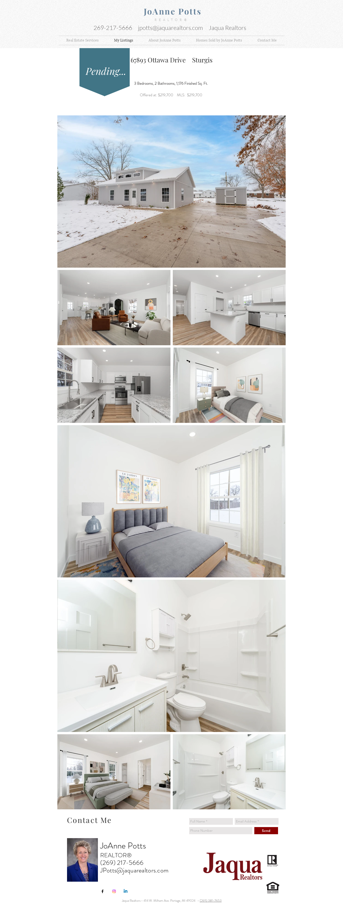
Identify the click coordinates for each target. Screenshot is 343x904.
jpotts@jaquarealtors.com (170, 27)
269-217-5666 (113, 27)
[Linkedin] (125, 891)
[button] (82, 40)
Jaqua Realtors (227, 27)
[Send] (266, 830)
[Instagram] (114, 891)
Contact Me (89, 820)
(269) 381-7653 (211, 900)
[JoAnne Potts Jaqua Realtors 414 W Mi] (102, 891)
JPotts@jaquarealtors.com (134, 870)
